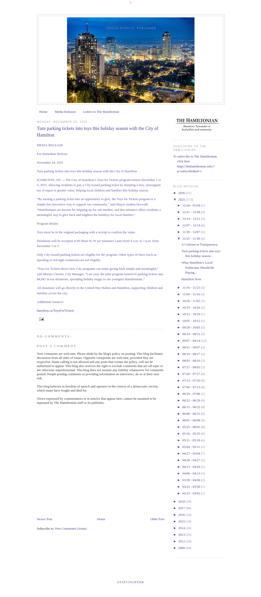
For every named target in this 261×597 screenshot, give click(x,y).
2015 (182, 521)
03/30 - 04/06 (191, 480)
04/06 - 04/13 (191, 473)
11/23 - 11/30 (191, 238)
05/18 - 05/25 (191, 433)
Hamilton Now (191, 279)
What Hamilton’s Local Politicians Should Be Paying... (197, 267)
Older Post (157, 519)
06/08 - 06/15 (191, 414)
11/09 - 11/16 (191, 294)
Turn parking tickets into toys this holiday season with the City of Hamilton (98, 131)
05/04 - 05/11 (191, 447)
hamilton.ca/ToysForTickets (55, 310)
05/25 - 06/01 (191, 427)
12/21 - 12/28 (191, 212)
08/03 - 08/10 (191, 360)
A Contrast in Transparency (199, 244)
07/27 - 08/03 (191, 367)
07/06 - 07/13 (191, 387)
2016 (182, 515)
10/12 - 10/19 (191, 314)
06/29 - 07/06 (191, 394)
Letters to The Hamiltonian (101, 112)
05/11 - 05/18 (191, 440)
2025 (182, 199)
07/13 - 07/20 (191, 380)
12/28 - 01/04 (191, 205)
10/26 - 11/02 (191, 301)
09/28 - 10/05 (191, 327)
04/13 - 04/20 (191, 467)
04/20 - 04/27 (191, 460)
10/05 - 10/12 (191, 321)
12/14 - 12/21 (191, 219)
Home (43, 112)
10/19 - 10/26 (191, 307)
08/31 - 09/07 (191, 347)
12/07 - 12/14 (191, 225)
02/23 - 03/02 (191, 493)
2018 (182, 501)
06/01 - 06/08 (191, 420)
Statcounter (130, 582)
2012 (182, 541)
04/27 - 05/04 (191, 453)
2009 (182, 548)
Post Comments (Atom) (71, 528)
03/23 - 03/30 (191, 487)
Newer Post (44, 519)
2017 (182, 508)
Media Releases (65, 112)
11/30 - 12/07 (191, 232)
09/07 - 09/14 (191, 341)
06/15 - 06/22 (191, 407)
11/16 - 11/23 (191, 287)
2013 (182, 535)
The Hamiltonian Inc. (131, 23)
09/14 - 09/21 (191, 334)
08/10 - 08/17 (191, 354)
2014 (182, 528)
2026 (182, 193)
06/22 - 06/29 (191, 400)
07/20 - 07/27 (191, 374)
